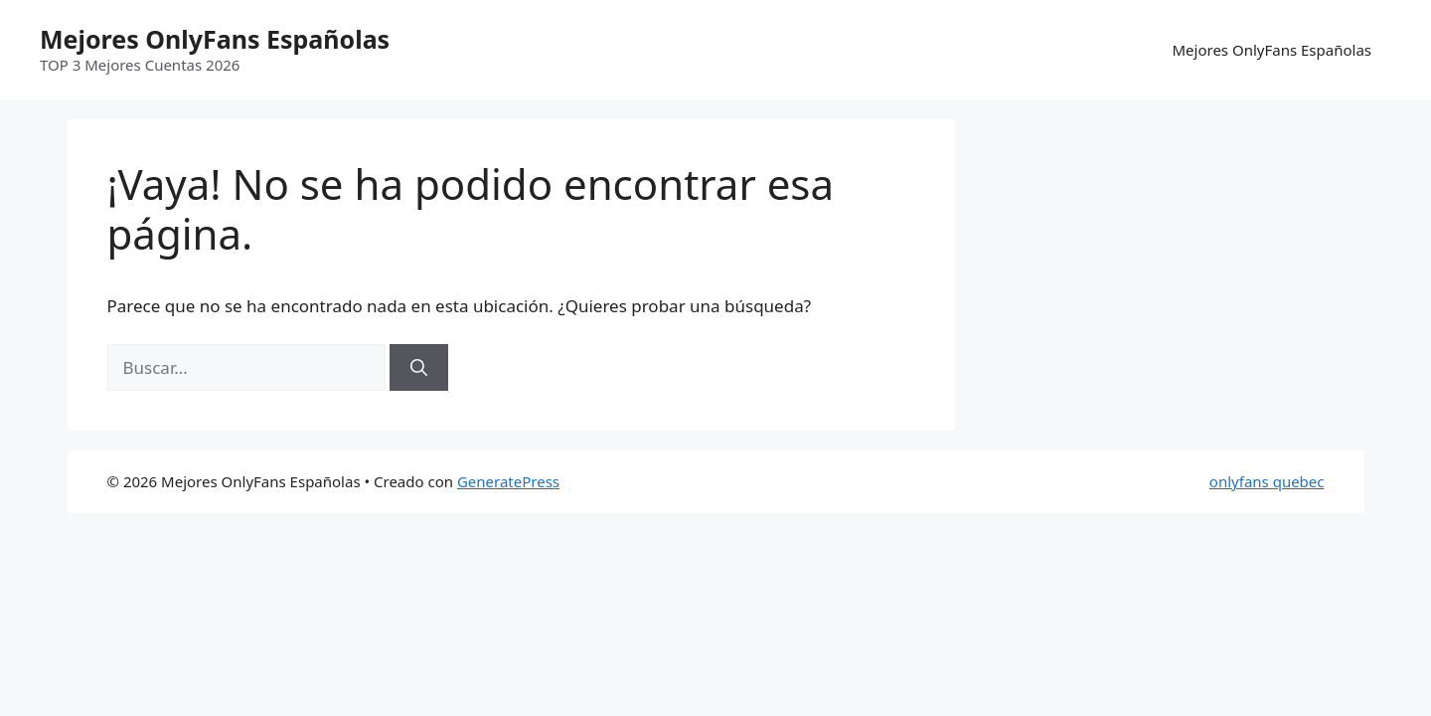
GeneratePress (508, 481)
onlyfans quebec (1267, 481)
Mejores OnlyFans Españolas (215, 39)
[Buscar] (419, 368)
